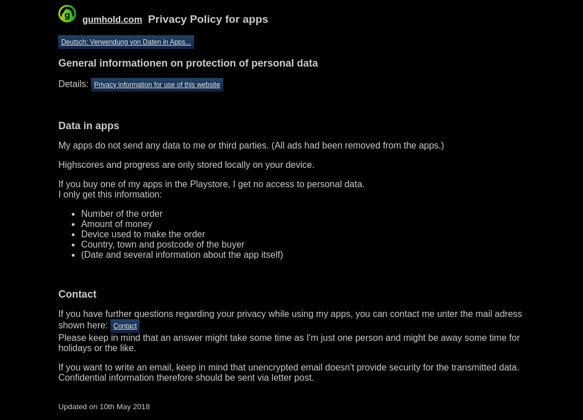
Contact (125, 326)
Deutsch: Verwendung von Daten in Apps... (126, 42)
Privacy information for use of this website (157, 85)
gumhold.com (112, 19)
